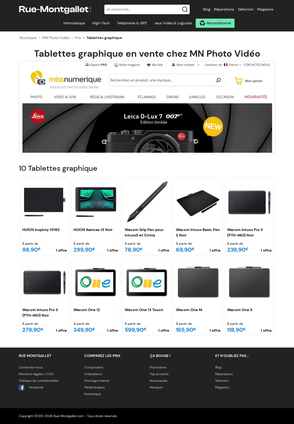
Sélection (246, 9)
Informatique (74, 23)
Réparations (224, 9)
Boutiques (28, 37)
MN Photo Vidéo (55, 37)
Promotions (158, 367)
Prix (78, 37)
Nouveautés (158, 381)
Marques (156, 387)
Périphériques (94, 387)
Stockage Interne (96, 381)
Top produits (159, 374)
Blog (206, 9)
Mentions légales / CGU (36, 374)
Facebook (31, 387)
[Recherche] (147, 9)
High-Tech (101, 23)
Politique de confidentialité (38, 381)
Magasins (265, 9)
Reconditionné (219, 23)
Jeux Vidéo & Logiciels (173, 23)
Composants (93, 367)
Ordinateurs (93, 374)
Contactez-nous (31, 367)
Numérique (92, 394)
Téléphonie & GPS (132, 23)
